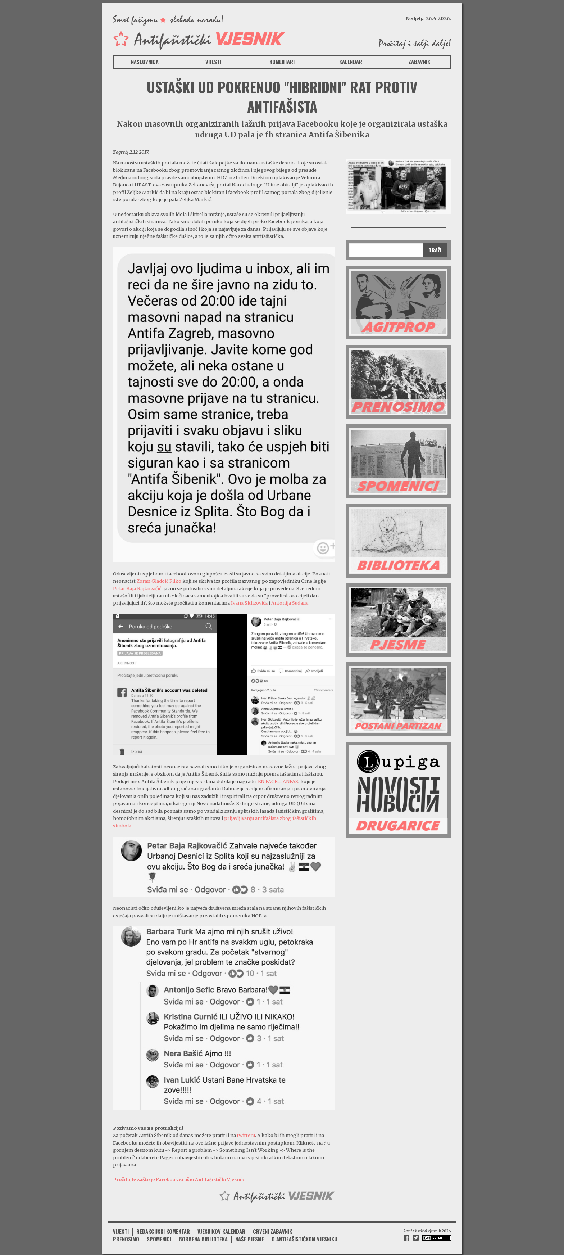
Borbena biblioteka (203, 1237)
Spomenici (159, 1237)
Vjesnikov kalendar (221, 1229)
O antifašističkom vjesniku (304, 1237)
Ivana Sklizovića (249, 603)
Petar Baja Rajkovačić (137, 588)
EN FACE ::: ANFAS (278, 781)
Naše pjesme (249, 1237)
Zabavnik (419, 62)
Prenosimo (126, 1237)
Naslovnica (145, 62)
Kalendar (350, 62)
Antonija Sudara (289, 603)
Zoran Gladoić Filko (159, 580)
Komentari (282, 62)
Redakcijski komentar (163, 1229)
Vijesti (213, 62)
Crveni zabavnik (272, 1229)
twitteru (245, 1134)
